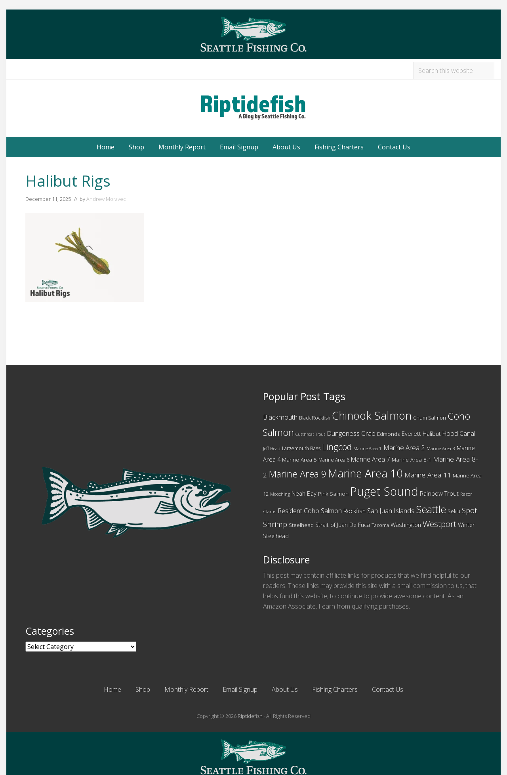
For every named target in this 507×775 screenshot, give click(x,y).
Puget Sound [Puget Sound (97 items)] (384, 491)
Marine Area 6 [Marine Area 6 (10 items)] (333, 459)
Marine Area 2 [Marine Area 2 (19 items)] (404, 447)
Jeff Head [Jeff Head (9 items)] (271, 448)
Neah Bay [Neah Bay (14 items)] (304, 493)
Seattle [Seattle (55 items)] (431, 509)
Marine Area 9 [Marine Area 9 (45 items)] (297, 474)
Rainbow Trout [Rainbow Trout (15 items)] (439, 493)
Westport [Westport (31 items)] (439, 523)
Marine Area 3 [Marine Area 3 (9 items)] (441, 448)
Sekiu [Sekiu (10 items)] (454, 511)
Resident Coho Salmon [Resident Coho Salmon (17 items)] (310, 510)
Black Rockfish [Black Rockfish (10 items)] (314, 417)
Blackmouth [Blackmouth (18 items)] (280, 417)
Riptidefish (250, 716)
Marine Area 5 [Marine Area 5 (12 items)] (299, 459)
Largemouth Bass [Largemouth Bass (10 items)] (301, 448)
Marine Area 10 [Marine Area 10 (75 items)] (365, 473)
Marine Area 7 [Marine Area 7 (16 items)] (370, 459)
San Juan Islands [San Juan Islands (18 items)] (390, 510)
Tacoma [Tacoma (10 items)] (380, 525)
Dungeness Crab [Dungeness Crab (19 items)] (351, 433)
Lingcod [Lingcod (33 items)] (337, 446)
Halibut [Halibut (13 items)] (432, 433)
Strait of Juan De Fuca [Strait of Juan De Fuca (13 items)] (342, 525)
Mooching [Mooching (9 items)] (280, 494)
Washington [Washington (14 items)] (406, 525)
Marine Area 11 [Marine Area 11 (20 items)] (427, 474)
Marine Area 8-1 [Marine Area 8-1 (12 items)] (411, 459)
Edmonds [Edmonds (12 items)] (388, 433)
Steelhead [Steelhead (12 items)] (301, 525)
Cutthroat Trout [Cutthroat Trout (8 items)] (310, 434)
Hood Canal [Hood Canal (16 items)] (458, 433)
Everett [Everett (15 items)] (411, 433)
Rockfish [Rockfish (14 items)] (354, 511)
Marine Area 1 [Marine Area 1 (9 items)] (367, 448)
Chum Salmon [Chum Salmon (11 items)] (429, 417)
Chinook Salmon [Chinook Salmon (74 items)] (372, 415)
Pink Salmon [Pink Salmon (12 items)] (333, 493)
